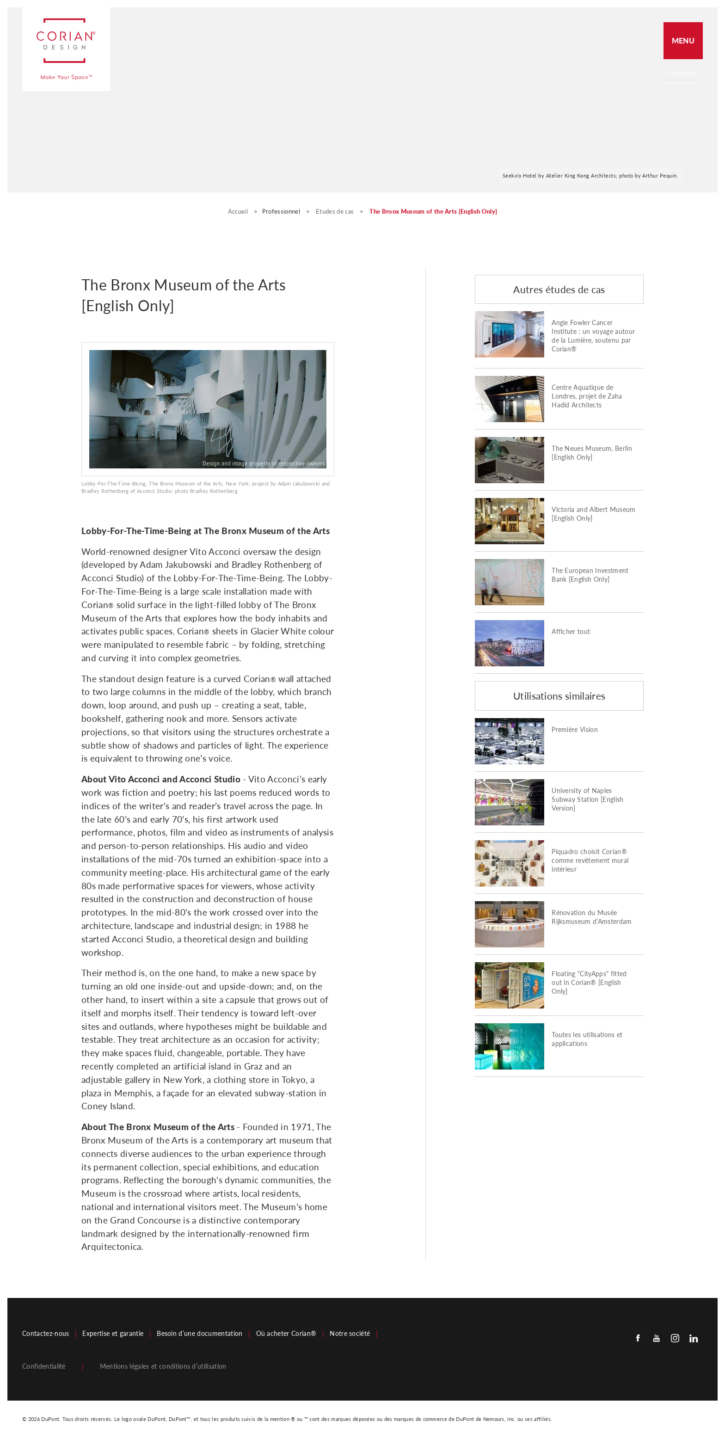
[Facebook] (638, 1337)
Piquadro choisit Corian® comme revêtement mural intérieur (590, 860)
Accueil (239, 211)
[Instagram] (675, 1337)
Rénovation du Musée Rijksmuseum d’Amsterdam (592, 917)
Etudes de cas (335, 211)
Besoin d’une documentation (199, 1333)
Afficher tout (571, 631)
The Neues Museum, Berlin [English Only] (592, 453)
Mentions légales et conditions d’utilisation (163, 1366)
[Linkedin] (693, 1337)
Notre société (350, 1333)
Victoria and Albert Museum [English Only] (593, 514)
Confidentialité (44, 1366)
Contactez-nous (45, 1333)
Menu (683, 40)
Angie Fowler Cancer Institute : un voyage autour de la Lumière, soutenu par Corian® (593, 336)
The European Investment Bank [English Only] (590, 575)
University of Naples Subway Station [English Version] (587, 799)
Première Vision (575, 729)
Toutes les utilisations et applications (587, 1039)
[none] (687, 74)
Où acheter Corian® (286, 1333)
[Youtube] (656, 1337)
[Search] (686, 74)
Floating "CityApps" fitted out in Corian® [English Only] (589, 982)
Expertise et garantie (112, 1333)
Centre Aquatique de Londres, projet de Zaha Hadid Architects (587, 396)
